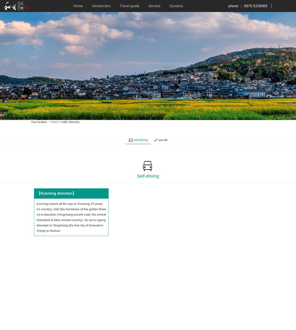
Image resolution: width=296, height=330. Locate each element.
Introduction (101, 6)
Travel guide (129, 6)
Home (78, 6)
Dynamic (176, 6)
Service (154, 6)
